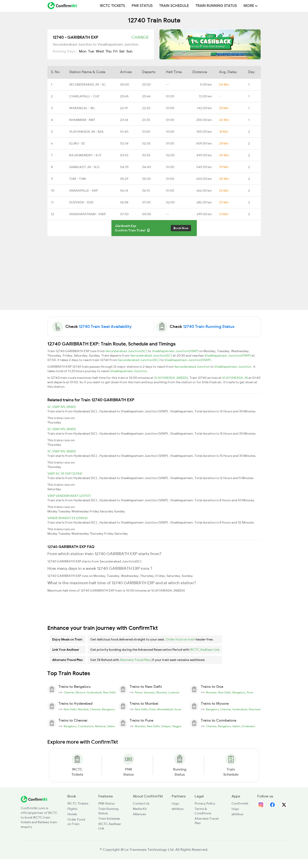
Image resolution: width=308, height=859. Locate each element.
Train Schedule (174, 6)
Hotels (72, 814)
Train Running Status (216, 6)
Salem (111, 726)
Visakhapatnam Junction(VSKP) (175, 351)
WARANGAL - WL (82, 108)
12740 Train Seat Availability (105, 326)
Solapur (166, 726)
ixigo (175, 803)
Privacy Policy (205, 803)
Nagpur (177, 726)
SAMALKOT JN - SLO (84, 167)
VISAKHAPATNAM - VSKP (87, 214)
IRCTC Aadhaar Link (204, 649)
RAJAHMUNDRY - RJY (85, 155)
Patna (138, 692)
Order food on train (180, 639)
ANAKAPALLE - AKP (83, 190)
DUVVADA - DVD (81, 202)
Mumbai (161, 692)
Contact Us (141, 803)
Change (140, 37)
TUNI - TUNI (77, 179)
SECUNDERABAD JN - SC (87, 84)
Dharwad (254, 709)
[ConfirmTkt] (34, 799)
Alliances (139, 814)
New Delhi (109, 692)
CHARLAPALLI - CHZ (84, 96)
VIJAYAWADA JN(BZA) (171, 377)
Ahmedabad (165, 709)
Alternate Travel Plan (135, 660)
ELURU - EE (77, 143)
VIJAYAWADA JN (235, 377)
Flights (72, 809)
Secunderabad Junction (192, 366)
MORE (251, 6)
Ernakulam (248, 726)
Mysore (80, 692)
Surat (177, 709)
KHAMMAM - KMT (82, 120)
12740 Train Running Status (208, 326)
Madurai (100, 726)
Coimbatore (85, 726)
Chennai (69, 692)
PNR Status (142, 6)
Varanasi (149, 692)
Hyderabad (94, 692)
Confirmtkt (240, 803)
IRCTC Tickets (112, 6)
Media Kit (140, 809)
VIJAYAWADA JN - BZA (86, 131)
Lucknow (173, 692)
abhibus (177, 809)
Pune (250, 692)
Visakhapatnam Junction (233, 366)
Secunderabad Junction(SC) (126, 351)
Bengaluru (238, 692)
